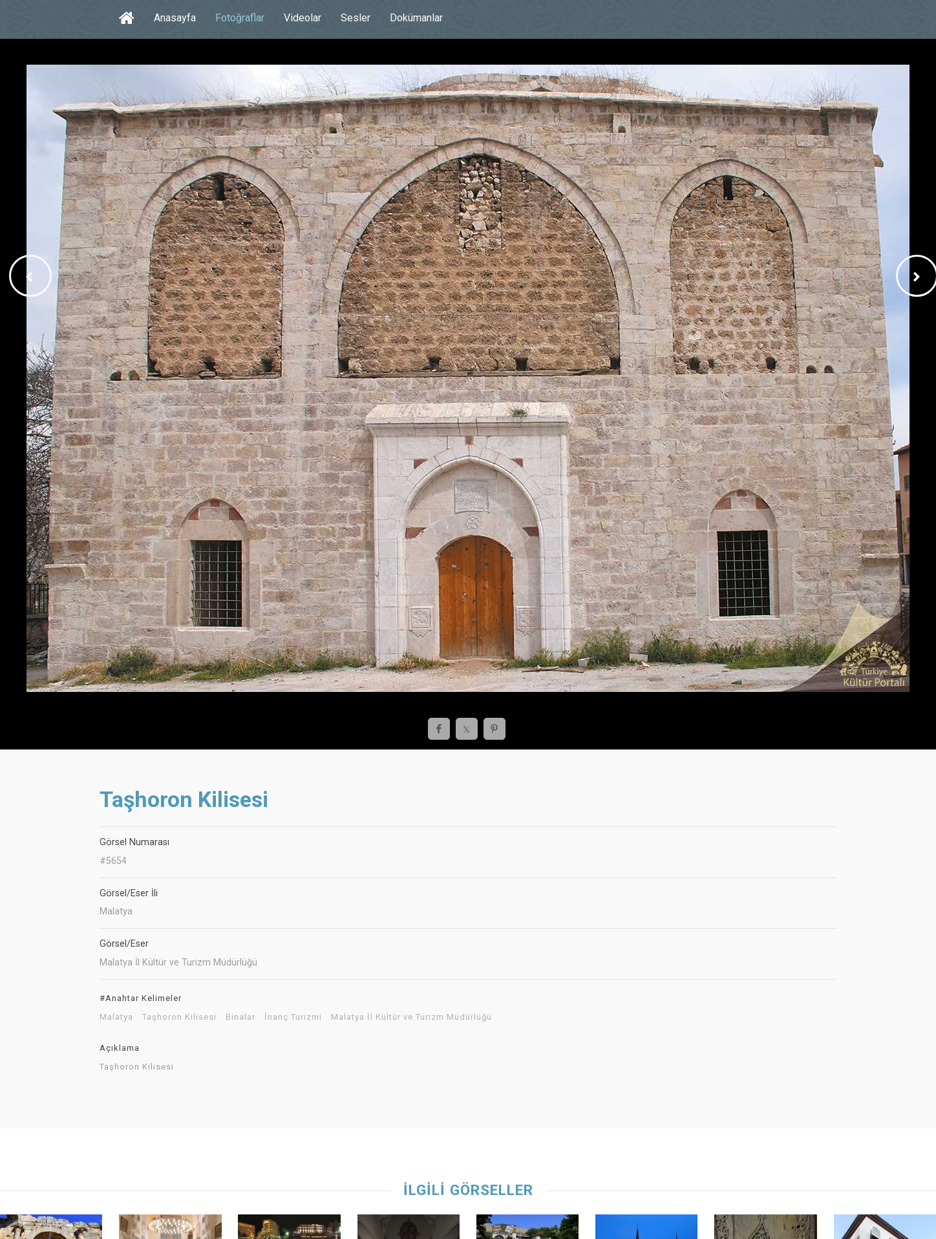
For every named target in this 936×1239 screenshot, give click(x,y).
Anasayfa (175, 18)
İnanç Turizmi (293, 1017)
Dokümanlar (416, 18)
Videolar (302, 18)
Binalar (240, 1017)
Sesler (355, 18)
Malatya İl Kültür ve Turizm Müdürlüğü (411, 1017)
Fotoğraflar (239, 18)
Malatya (116, 1017)
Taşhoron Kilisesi (179, 1017)
